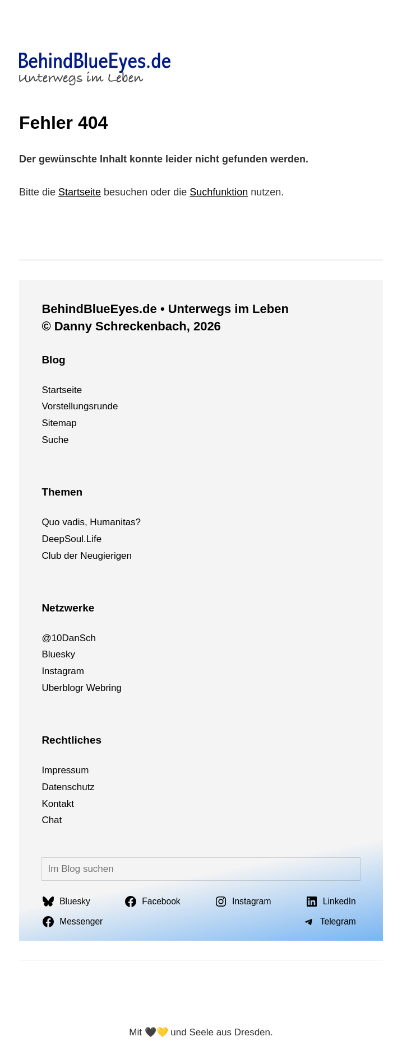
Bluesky (58, 654)
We (93, 688)
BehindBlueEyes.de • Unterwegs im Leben (164, 309)
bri (105, 688)
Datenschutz (68, 787)
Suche (54, 440)
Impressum (65, 770)
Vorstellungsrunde (79, 406)
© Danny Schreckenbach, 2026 (130, 326)
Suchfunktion (219, 192)
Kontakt (57, 803)
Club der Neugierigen (86, 555)
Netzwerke (67, 608)
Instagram (62, 671)
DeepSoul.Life (71, 539)
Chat (51, 820)
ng (116, 688)
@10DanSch (68, 638)
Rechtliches (71, 740)
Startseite (79, 192)
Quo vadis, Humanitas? (91, 522)
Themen (61, 492)
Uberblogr (62, 688)
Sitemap (58, 423)
